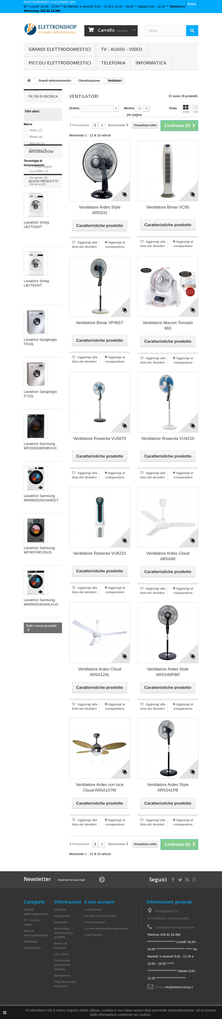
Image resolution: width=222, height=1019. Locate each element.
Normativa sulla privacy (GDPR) (63, 933)
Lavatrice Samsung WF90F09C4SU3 (39, 606)
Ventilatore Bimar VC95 (167, 207)
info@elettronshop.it (179, 987)
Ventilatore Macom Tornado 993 (168, 325)
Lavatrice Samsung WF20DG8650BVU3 (40, 502)
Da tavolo (39, 177)
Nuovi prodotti (43, 237)
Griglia (186, 108)
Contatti (60, 909)
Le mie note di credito (100, 916)
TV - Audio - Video (121, 49)
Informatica (150, 63)
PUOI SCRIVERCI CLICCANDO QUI (49, 2)
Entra (192, 4)
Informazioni (41, 206)
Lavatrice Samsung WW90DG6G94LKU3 (41, 658)
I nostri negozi (42, 219)
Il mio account (99, 902)
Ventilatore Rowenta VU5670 (99, 438)
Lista (195, 108)
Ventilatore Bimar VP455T (99, 322)
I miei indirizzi (94, 922)
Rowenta (38, 150)
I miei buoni (93, 935)
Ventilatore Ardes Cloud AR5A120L (99, 672)
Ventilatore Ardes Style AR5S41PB (168, 787)
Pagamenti (62, 916)
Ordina (74, 108)
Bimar (36, 137)
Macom (37, 143)
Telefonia (113, 63)
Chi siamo (61, 954)
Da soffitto (39, 171)
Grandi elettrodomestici (60, 49)
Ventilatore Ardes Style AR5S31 (99, 210)
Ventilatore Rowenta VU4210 (167, 438)
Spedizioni (62, 975)
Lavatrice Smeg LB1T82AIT (36, 339)
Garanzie (60, 922)
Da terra (38, 184)
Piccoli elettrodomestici (60, 63)
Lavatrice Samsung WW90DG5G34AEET (41, 554)
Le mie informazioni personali (106, 928)
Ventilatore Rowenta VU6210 (99, 553)
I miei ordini (93, 909)
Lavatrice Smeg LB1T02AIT (36, 281)
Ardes (36, 130)
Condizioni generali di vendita (62, 965)
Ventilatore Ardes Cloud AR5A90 (168, 556)
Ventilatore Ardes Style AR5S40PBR (168, 672)
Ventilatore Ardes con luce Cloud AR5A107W (100, 787)
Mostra (129, 108)
